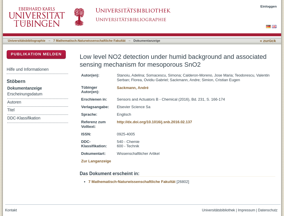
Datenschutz (267, 210)
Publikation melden (36, 54)
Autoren (14, 102)
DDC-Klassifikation (23, 118)
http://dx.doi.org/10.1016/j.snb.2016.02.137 (154, 122)
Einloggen (269, 6)
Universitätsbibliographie (26, 40)
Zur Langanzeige (96, 161)
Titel (10, 110)
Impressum (246, 210)
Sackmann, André (132, 88)
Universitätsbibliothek (218, 210)
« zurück (268, 41)
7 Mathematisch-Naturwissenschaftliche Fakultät (89, 40)
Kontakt (11, 210)
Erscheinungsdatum (24, 94)
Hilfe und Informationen (28, 69)
